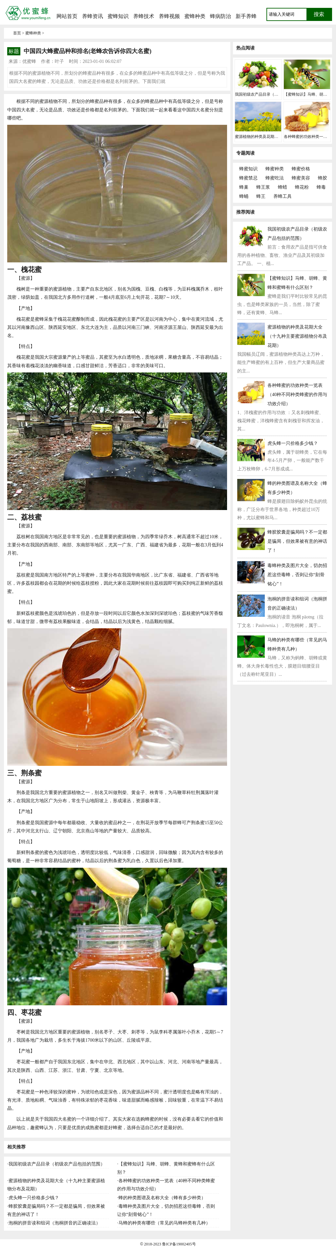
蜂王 (260, 196)
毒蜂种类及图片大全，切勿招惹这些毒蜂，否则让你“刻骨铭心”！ (297, 574)
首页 (17, 33)
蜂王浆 (263, 187)
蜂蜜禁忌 (248, 178)
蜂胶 (322, 178)
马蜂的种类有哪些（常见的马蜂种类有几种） (164, 1223)
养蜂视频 (169, 16)
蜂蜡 (282, 187)
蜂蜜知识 (248, 168)
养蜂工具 (282, 196)
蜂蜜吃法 (274, 178)
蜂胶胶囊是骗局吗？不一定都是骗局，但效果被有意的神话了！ (297, 541)
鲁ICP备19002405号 (179, 1244)
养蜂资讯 (92, 16)
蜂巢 (243, 187)
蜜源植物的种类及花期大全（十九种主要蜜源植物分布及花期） (297, 336)
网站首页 (66, 16)
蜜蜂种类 (194, 16)
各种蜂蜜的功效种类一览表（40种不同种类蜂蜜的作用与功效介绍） (297, 394)
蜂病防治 (220, 16)
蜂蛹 (243, 196)
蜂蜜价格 (301, 168)
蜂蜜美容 (301, 178)
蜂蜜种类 (274, 168)
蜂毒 (321, 187)
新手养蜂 (246, 16)
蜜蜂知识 (118, 16)
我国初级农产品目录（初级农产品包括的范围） (57, 1164)
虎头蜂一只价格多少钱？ (34, 1197)
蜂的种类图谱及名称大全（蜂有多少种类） (162, 1197)
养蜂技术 (143, 16)
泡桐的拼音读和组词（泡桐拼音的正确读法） (54, 1223)
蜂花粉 (302, 187)
